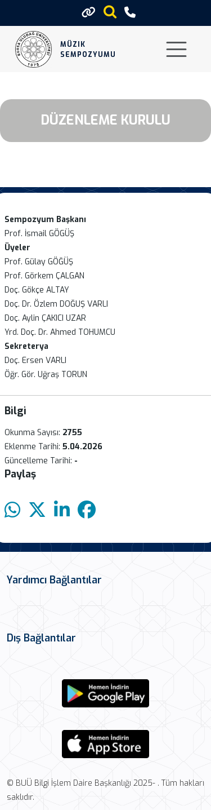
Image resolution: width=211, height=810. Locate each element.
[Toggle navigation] (176, 49)
